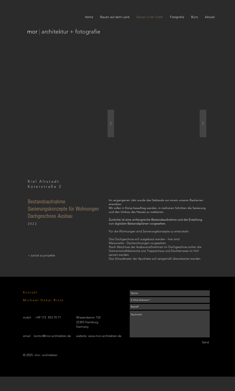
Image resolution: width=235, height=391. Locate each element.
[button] (157, 123)
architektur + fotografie (70, 31)
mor (33, 31)
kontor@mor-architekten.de (52, 336)
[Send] (205, 342)
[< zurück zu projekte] (41, 255)
